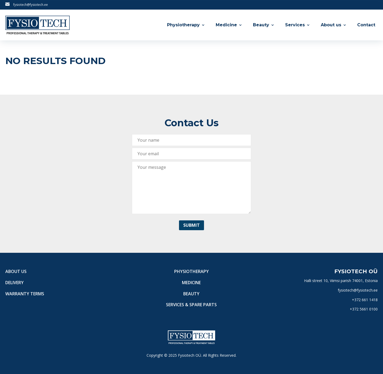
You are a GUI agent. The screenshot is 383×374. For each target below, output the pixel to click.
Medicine (226, 24)
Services (295, 24)
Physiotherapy (183, 24)
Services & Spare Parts (191, 305)
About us (331, 24)
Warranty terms (24, 294)
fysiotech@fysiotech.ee (30, 4)
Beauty (261, 24)
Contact (366, 24)
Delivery (14, 282)
